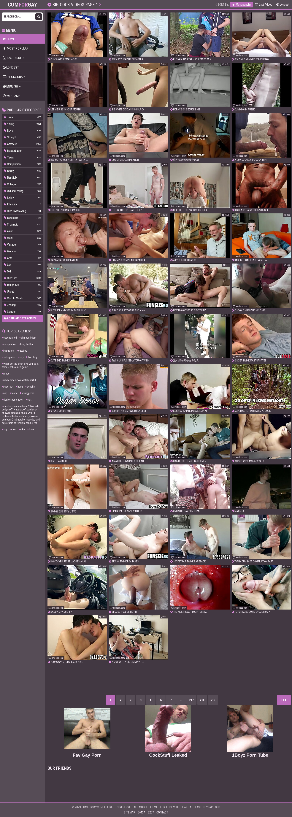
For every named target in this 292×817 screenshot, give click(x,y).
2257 (151, 812)
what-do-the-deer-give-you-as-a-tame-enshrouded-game (20, 365)
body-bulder (26, 344)
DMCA (141, 812)
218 (202, 700)
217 (191, 700)
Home (9, 39)
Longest (282, 4)
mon (13, 429)
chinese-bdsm (28, 337)
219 (213, 700)
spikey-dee (8, 357)
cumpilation (9, 344)
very (21, 357)
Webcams (11, 96)
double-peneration (12, 399)
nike (22, 429)
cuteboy (22, 350)
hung (19, 386)
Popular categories (20, 318)
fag (4, 429)
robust (6, 373)
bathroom (8, 350)
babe (31, 429)
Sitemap (129, 812)
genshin (30, 386)
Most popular (241, 4)
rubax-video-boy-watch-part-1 (19, 380)
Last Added (263, 4)
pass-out (7, 386)
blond (14, 393)
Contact (162, 812)
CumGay (22, 4)
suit (28, 399)
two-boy (31, 357)
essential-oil (9, 337)
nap (4, 393)
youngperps (27, 393)
